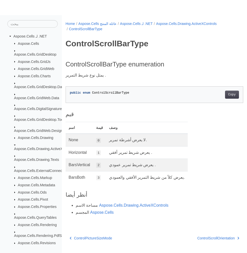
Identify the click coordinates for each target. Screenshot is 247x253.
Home (70, 24)
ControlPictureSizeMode (91, 238)
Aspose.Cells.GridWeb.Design (38, 131)
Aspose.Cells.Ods (32, 192)
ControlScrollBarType (85, 29)
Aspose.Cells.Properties (37, 207)
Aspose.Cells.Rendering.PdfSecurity (43, 236)
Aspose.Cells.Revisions (37, 243)
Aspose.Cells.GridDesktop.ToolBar (42, 120)
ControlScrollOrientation (206, 238)
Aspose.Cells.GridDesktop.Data (39, 87)
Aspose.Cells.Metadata (36, 185)
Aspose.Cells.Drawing (35, 138)
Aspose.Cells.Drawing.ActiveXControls (45, 149)
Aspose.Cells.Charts (34, 76)
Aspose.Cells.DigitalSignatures (39, 109)
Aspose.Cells (28, 43)
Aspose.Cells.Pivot (33, 199)
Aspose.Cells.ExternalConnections (42, 171)
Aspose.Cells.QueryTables (35, 217)
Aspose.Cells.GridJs (34, 61)
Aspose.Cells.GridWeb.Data (36, 98)
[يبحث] (32, 24)
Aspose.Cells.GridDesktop (35, 54)
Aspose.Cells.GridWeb (36, 69)
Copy (219, 94)
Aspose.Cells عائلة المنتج (97, 24)
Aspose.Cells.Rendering (37, 225)
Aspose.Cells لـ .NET (30, 36)
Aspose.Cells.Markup (35, 178)
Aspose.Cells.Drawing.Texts (36, 160)
